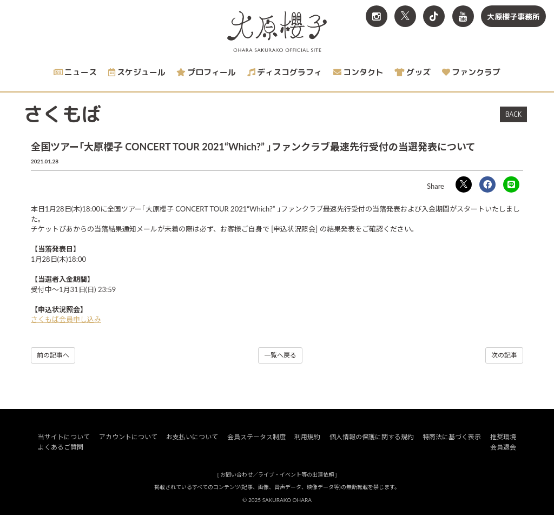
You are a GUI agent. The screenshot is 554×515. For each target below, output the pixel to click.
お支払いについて (192, 437)
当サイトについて (64, 437)
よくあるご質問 (60, 447)
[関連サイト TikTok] (434, 16)
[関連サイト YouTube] (463, 16)
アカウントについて (128, 437)
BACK (513, 114)
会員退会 (503, 447)
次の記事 (504, 355)
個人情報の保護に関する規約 (371, 437)
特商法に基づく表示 (452, 437)
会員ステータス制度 (256, 437)
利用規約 (307, 437)
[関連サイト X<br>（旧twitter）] (405, 16)
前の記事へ (53, 355)
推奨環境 (503, 437)
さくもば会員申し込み (66, 319)
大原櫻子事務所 (513, 16)
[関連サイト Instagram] (376, 16)
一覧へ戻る (280, 355)
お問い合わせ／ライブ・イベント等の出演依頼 (277, 474)
